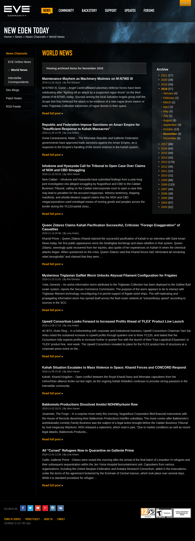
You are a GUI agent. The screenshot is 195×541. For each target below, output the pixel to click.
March (167, 102)
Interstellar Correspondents (18, 80)
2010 (164, 175)
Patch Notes (14, 98)
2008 (164, 184)
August (167, 120)
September (170, 124)
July (165, 115)
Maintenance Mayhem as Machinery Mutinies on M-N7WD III (87, 78)
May (166, 111)
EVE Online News (19, 62)
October (168, 129)
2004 (164, 202)
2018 (164, 88)
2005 (164, 198)
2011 (164, 171)
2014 (164, 157)
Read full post (51, 113)
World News (56, 36)
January (168, 93)
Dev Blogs (12, 90)
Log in (185, 2)
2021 (164, 75)
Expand (159, 75)
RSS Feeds (13, 106)
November (170, 133)
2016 (164, 148)
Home (8, 36)
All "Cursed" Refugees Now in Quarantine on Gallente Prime (88, 450)
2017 (164, 144)
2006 (164, 193)
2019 (164, 84)
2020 (164, 79)
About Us (48, 519)
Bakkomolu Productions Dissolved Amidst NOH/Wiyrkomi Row (90, 404)
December (169, 138)
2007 (164, 189)
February (169, 97)
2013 (164, 162)
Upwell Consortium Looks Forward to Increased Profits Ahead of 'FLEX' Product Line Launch (113, 321)
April (166, 107)
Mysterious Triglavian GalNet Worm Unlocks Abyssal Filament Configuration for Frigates (109, 275)
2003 (164, 207)
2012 (164, 166)
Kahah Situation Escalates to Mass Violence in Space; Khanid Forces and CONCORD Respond (114, 367)
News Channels (35, 36)
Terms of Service (12, 519)
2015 (164, 153)
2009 (164, 180)
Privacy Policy (32, 519)
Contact (61, 519)
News (18, 36)
